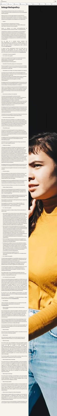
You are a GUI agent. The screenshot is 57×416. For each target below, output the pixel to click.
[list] (28, 4)
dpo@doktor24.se (23, 52)
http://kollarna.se (8, 46)
